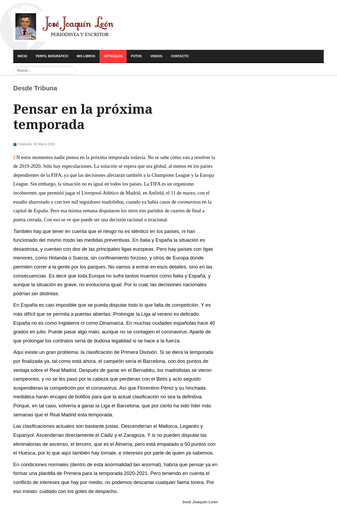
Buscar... (13, 66)
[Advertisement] (63, 129)
